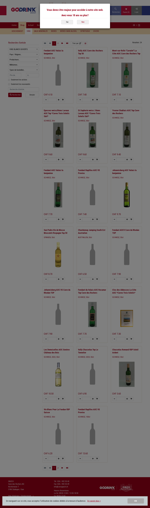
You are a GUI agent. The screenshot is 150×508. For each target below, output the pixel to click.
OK (135, 501)
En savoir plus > (94, 501)
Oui (67, 22)
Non (82, 22)
